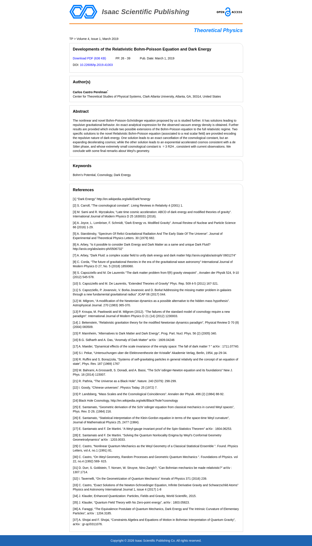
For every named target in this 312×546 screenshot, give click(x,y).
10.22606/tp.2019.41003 (96, 65)
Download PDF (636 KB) (89, 58)
